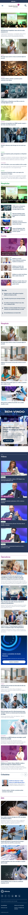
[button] (22, 774)
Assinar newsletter (14, 662)
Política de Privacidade (19, 905)
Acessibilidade (4, 905)
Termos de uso (4, 907)
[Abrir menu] (2, 5)
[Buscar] (25, 5)
